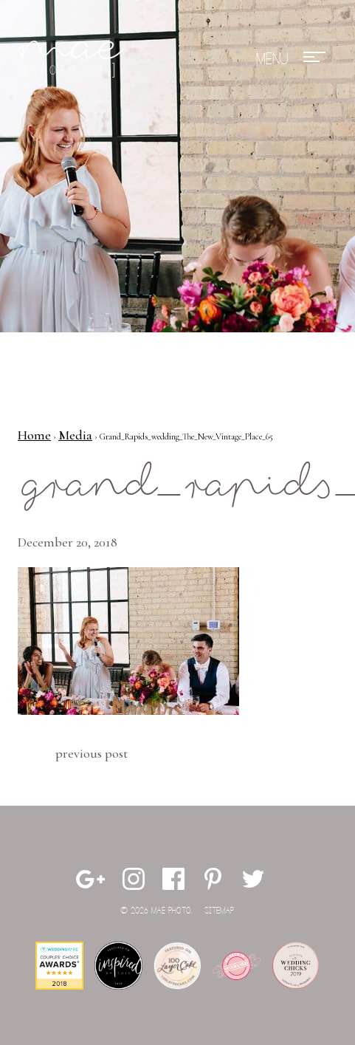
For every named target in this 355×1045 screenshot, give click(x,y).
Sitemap (219, 911)
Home (34, 435)
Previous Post (91, 753)
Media (75, 435)
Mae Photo (73, 59)
